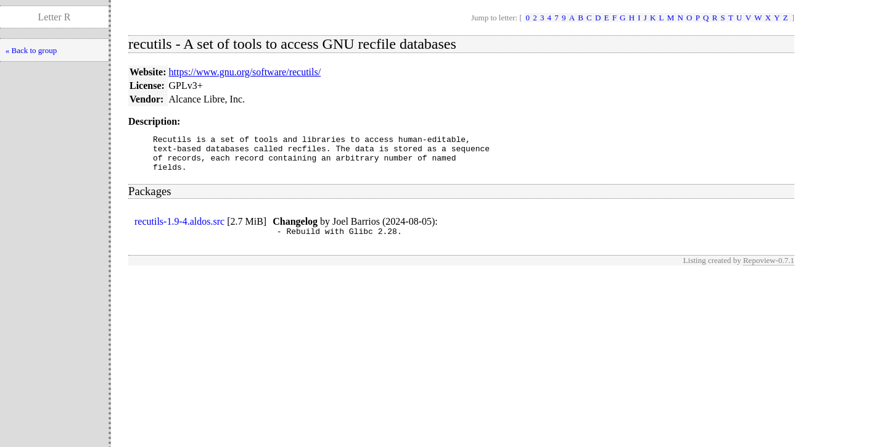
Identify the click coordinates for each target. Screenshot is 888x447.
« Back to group (31, 50)
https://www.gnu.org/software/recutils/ (245, 72)
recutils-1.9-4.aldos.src (179, 229)
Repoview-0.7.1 (768, 269)
